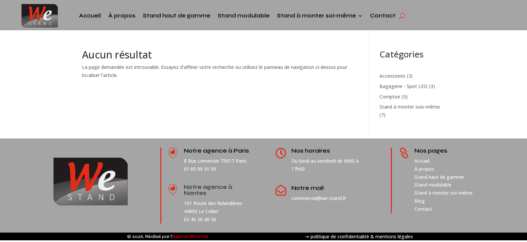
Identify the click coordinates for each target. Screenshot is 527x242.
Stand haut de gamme (176, 15)
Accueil (90, 15)
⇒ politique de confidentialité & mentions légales (359, 236)
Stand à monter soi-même (316, 15)
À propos (121, 15)
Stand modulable (244, 15)
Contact (383, 15)
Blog (419, 201)
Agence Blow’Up (190, 236)
